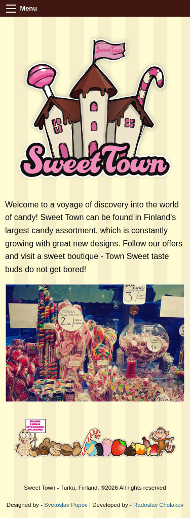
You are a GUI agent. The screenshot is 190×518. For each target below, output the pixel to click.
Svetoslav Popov (66, 505)
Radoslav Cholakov (158, 505)
